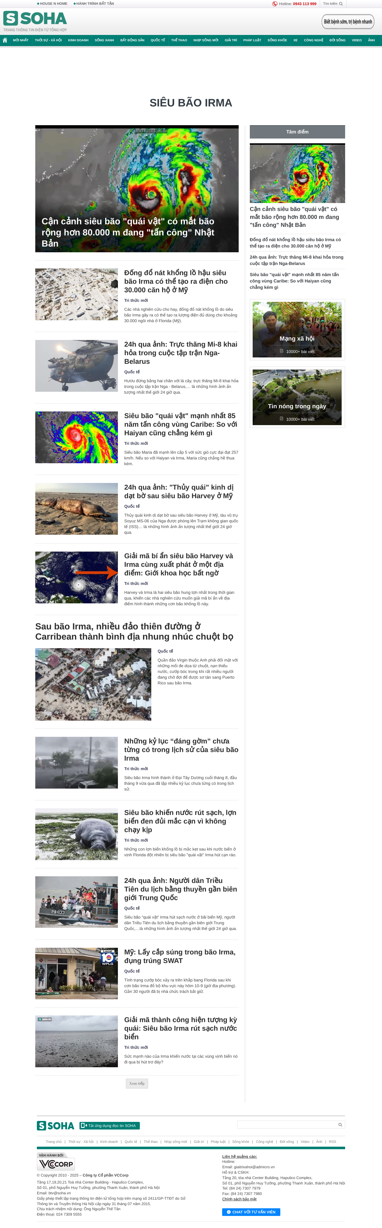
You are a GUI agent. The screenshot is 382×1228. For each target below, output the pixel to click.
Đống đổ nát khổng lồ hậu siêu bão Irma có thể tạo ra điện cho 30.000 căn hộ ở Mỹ (176, 281)
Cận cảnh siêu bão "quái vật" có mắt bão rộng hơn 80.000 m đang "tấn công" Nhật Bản (128, 232)
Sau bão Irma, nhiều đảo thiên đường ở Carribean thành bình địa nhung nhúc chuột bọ (134, 631)
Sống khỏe (277, 40)
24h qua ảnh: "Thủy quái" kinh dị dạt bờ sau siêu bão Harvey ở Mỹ (178, 491)
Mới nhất (21, 40)
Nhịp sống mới (206, 40)
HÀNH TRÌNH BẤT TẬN (95, 4)
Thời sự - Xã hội (48, 40)
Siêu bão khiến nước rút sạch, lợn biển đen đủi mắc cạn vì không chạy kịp (180, 821)
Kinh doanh (78, 40)
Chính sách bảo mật (239, 1199)
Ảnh (371, 40)
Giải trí (231, 40)
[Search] (285, 1124)
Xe (295, 40)
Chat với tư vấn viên (251, 1212)
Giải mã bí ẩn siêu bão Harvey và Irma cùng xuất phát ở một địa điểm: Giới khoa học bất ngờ (178, 564)
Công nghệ (314, 40)
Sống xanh (104, 40)
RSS (332, 1141)
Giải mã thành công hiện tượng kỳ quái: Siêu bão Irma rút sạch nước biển (180, 1028)
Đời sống (337, 40)
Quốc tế (158, 40)
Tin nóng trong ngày (297, 406)
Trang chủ (54, 1141)
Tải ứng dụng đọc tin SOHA (108, 1125)
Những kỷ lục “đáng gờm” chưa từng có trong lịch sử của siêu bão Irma (181, 749)
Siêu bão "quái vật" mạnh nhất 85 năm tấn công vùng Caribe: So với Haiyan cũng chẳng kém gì (180, 424)
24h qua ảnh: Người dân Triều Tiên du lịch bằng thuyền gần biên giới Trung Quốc (180, 889)
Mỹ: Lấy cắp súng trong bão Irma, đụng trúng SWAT (179, 956)
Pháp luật (252, 40)
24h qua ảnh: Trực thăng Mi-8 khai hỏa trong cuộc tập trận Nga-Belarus (180, 352)
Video (357, 40)
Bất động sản (132, 40)
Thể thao (179, 40)
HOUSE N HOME (53, 4)
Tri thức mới (136, 300)
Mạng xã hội (297, 339)
